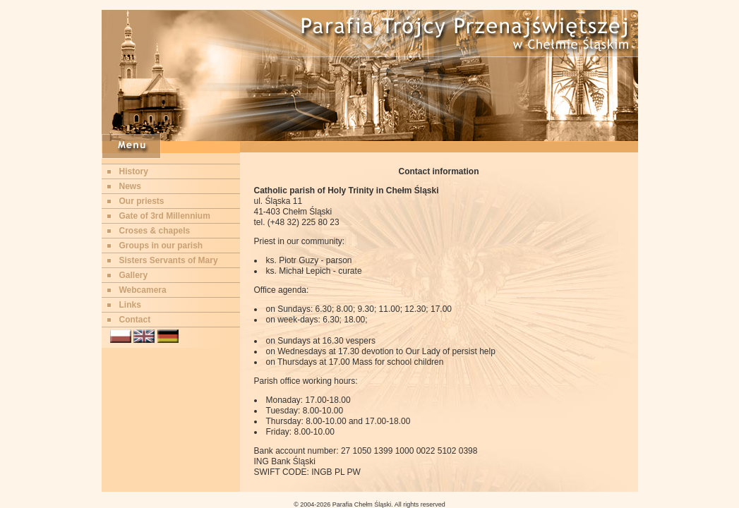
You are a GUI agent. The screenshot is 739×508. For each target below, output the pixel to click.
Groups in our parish (161, 245)
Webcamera (143, 290)
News (130, 186)
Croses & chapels (155, 231)
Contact (135, 320)
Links (130, 305)
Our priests (141, 201)
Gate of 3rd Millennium (164, 216)
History (133, 171)
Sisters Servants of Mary (168, 260)
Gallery (133, 275)
